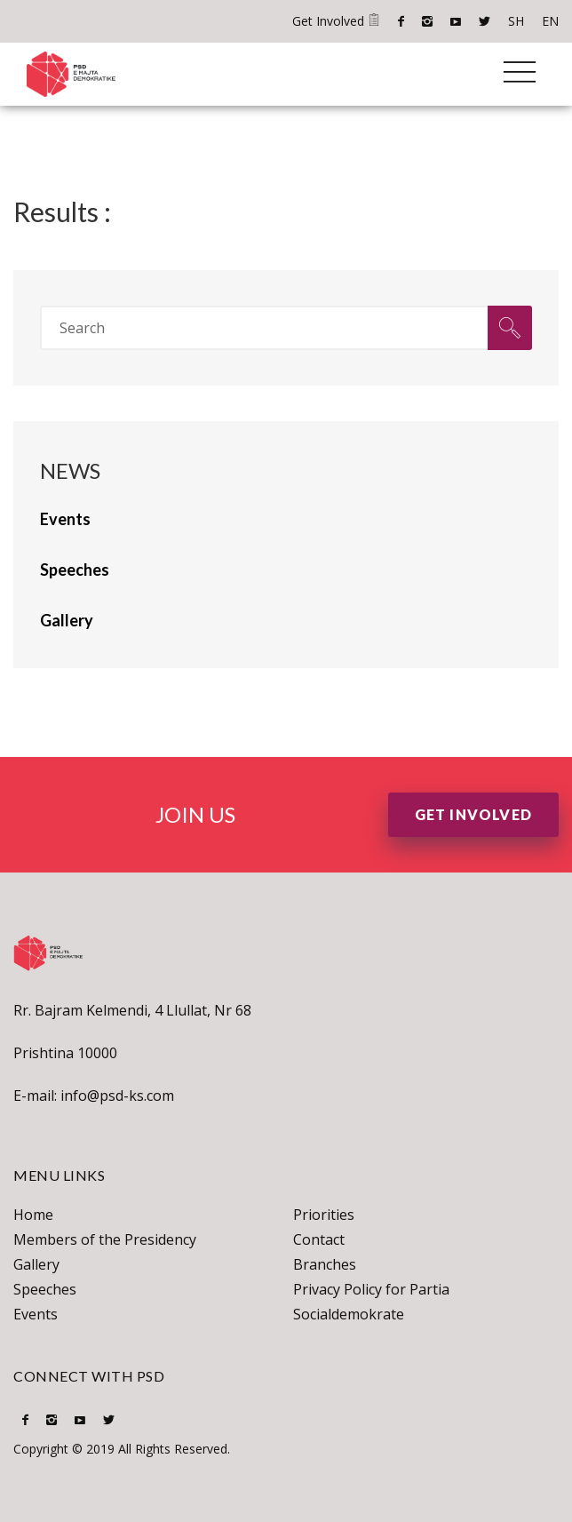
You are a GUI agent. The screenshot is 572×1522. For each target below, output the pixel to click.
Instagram (427, 21)
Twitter (484, 21)
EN (550, 20)
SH (516, 20)
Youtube (455, 21)
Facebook (401, 21)
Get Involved (336, 20)
